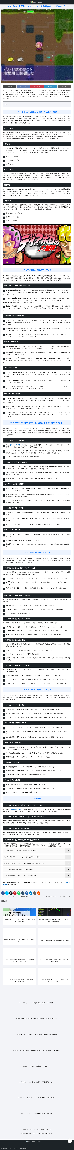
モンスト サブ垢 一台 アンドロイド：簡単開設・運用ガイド (17, 897)
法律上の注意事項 (5, 1148)
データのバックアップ (16, 445)
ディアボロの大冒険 (15, 809)
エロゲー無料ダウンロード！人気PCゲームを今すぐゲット (57, 897)
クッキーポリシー (14, 1148)
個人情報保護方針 (24, 1148)
